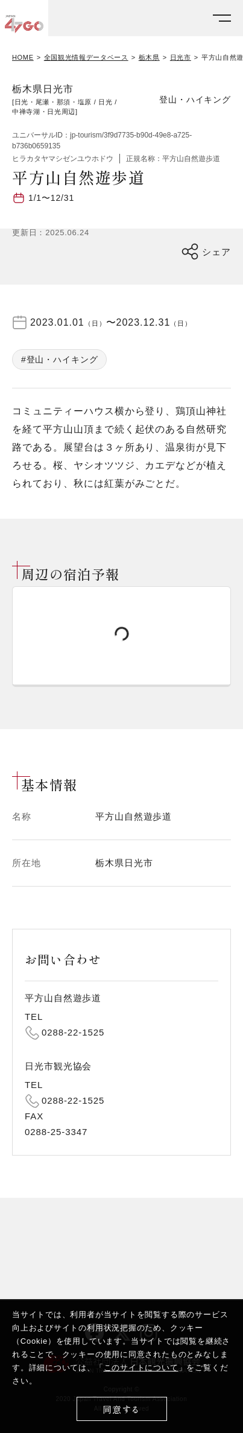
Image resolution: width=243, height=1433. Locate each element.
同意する (121, 1409)
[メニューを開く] (222, 18)
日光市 (180, 57)
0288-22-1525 (73, 1032)
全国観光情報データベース (86, 57)
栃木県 (149, 57)
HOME (23, 57)
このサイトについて (141, 1367)
